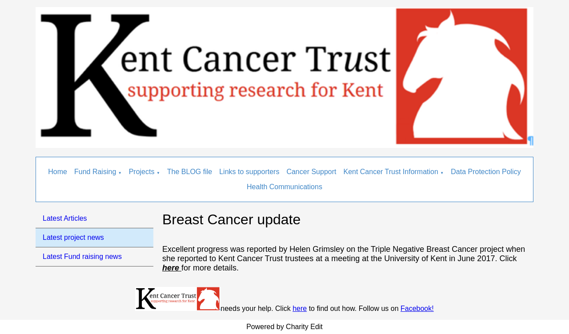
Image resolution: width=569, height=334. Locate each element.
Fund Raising (95, 171)
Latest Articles (65, 218)
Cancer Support (311, 171)
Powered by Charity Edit (284, 326)
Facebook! (417, 308)
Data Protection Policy (486, 171)
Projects (142, 171)
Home (57, 171)
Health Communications (284, 187)
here (300, 308)
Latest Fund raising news (82, 256)
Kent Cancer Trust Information (390, 171)
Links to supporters (249, 171)
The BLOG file (189, 171)
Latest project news (73, 237)
